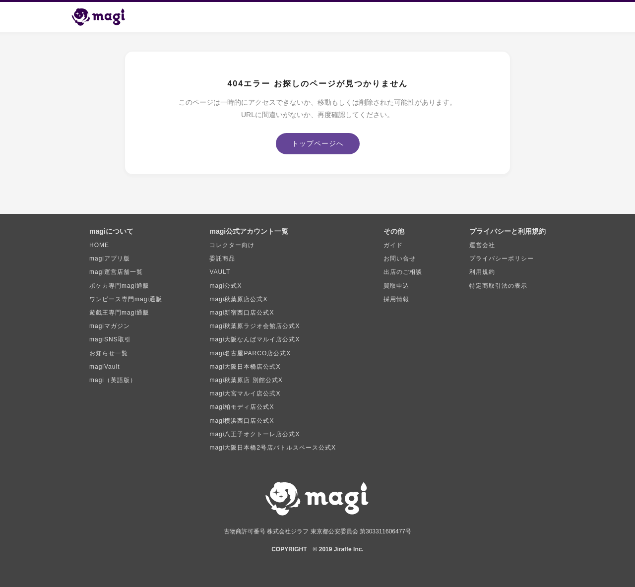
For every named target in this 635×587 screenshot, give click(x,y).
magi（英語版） (112, 380)
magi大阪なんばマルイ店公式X (254, 339)
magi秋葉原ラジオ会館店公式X (254, 326)
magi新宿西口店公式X (241, 312)
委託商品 (222, 258)
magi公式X (225, 285)
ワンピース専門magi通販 (125, 299)
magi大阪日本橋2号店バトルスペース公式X (272, 447)
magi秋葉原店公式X (238, 299)
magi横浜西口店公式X (241, 420)
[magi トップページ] (102, 17)
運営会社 (482, 245)
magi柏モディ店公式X (241, 406)
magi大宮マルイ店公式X (244, 393)
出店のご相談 (402, 271)
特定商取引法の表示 (498, 285)
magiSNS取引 (110, 339)
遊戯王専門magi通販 (119, 312)
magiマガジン (109, 326)
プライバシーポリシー (501, 258)
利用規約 (482, 271)
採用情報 (396, 299)
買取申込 (396, 285)
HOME (99, 245)
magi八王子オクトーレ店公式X (254, 434)
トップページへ (318, 143)
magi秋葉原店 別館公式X (245, 380)
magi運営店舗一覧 (116, 271)
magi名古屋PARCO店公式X (250, 353)
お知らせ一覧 (108, 353)
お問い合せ (399, 258)
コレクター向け (231, 245)
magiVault (104, 366)
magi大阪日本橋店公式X (244, 366)
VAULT (219, 271)
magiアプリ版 (109, 258)
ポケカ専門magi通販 (119, 285)
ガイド (393, 245)
